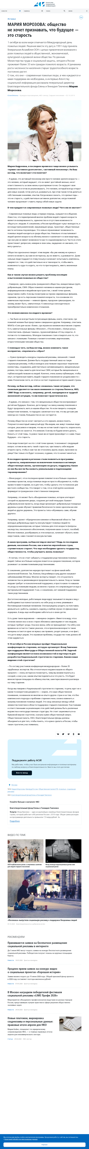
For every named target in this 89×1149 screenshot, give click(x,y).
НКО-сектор (43, 95)
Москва (14, 785)
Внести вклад (22, 773)
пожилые (62, 789)
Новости (11, 960)
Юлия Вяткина (13, 95)
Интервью (12, 19)
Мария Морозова (18, 789)
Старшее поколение (56, 95)
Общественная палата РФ (48, 789)
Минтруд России (32, 789)
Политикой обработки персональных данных (21, 1139)
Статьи (10, 1039)
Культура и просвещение (29, 95)
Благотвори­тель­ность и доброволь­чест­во (30, 924)
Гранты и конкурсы (30, 960)
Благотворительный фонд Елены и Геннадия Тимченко (31, 795)
